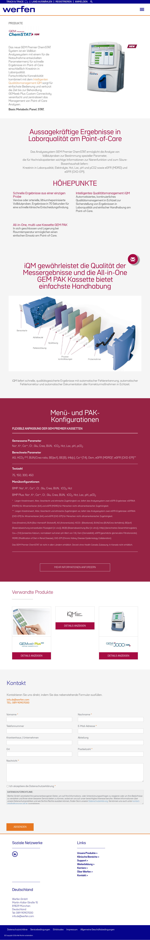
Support (81, 861)
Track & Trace (17, 2)
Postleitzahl (84, 749)
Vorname (11, 714)
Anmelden (81, 2)
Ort (8, 749)
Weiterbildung (85, 864)
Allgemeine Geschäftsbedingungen (97, 930)
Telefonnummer (15, 726)
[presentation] (28, 813)
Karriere (81, 868)
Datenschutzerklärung (98, 801)
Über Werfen (84, 872)
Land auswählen (42, 2)
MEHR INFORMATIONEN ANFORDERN (75, 567)
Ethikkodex (58, 930)
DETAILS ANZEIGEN (31, 656)
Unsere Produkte (86, 853)
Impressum (72, 930)
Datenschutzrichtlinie (17, 930)
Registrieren (64, 2)
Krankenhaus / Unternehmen (22, 738)
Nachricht (11, 761)
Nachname (84, 714)
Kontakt (81, 875)
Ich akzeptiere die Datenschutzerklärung (31, 786)
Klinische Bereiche (87, 857)
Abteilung (83, 738)
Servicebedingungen (40, 930)
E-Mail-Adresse (86, 726)
